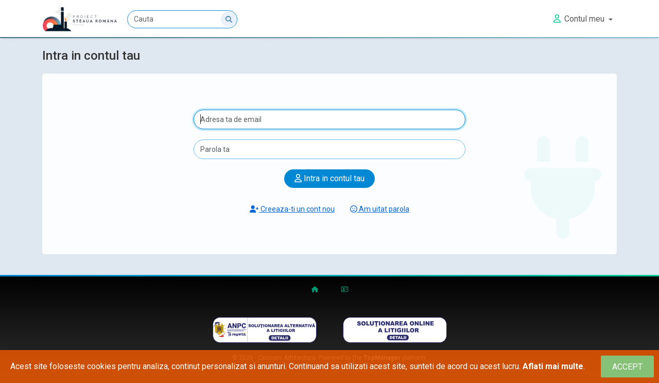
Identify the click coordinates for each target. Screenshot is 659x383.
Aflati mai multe (553, 366)
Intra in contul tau (329, 178)
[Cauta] (182, 19)
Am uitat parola (379, 209)
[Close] (627, 367)
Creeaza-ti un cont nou (292, 209)
